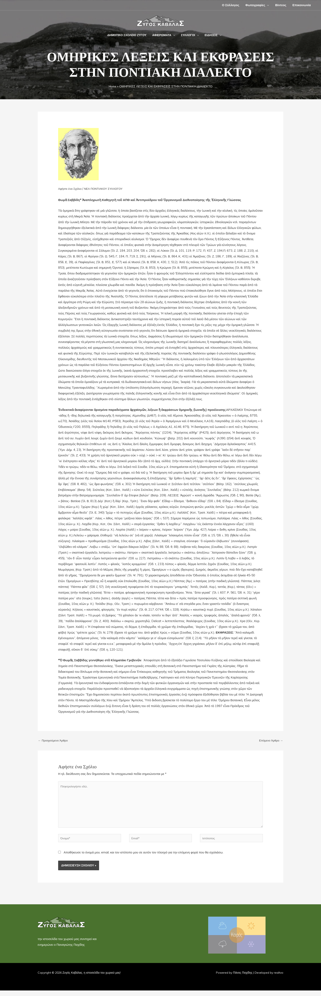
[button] (98, 35)
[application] (267, 5)
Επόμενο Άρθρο (270, 741)
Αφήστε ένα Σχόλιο (71, 189)
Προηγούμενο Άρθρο (54, 741)
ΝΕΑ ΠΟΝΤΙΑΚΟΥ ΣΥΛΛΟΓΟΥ (107, 189)
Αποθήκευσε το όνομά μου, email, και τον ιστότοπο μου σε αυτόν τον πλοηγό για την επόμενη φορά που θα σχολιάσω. (143, 858)
